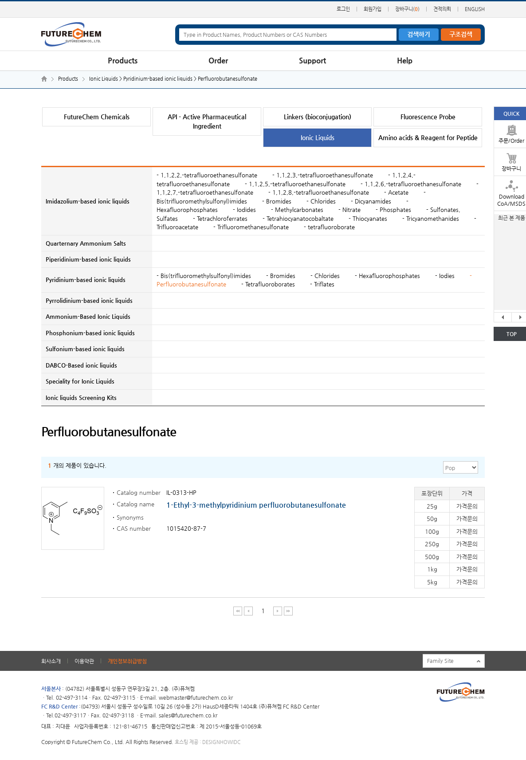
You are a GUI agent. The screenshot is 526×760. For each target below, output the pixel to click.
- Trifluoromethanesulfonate (251, 226)
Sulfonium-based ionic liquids (85, 348)
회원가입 (372, 9)
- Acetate (396, 192)
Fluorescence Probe (427, 116)
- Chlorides (321, 201)
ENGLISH (475, 9)
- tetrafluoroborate (329, 226)
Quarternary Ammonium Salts (86, 243)
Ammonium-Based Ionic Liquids (88, 316)
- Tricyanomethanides (430, 218)
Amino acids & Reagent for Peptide (428, 137)
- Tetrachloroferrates (220, 218)
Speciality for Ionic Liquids (80, 381)
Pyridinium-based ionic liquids (86, 279)
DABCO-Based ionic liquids (81, 365)
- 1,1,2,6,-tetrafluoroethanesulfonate (411, 183)
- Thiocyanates (368, 218)
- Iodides (244, 209)
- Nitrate (349, 209)
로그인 (343, 9)
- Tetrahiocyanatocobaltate (298, 218)
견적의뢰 (442, 9)
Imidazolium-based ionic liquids (88, 201)
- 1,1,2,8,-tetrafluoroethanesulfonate (318, 192)
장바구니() (407, 9)
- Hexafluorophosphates (388, 275)
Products (122, 60)
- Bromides (276, 201)
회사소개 (51, 661)
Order (218, 60)
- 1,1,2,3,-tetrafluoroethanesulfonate (322, 175)
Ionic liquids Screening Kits (81, 397)
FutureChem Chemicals (97, 116)
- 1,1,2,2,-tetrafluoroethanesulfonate (207, 175)
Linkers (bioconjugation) (317, 116)
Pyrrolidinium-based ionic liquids (89, 300)
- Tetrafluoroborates (269, 284)
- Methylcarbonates (297, 209)
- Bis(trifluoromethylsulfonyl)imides (204, 275)
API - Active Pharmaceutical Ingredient (207, 121)
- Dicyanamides (371, 201)
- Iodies (445, 275)
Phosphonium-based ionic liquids (90, 332)
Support (312, 60)
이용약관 (84, 661)
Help (404, 60)
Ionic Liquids (317, 137)
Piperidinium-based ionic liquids (88, 259)
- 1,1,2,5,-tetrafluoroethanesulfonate (295, 183)
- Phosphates (393, 209)
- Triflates (322, 284)
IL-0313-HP (181, 492)
